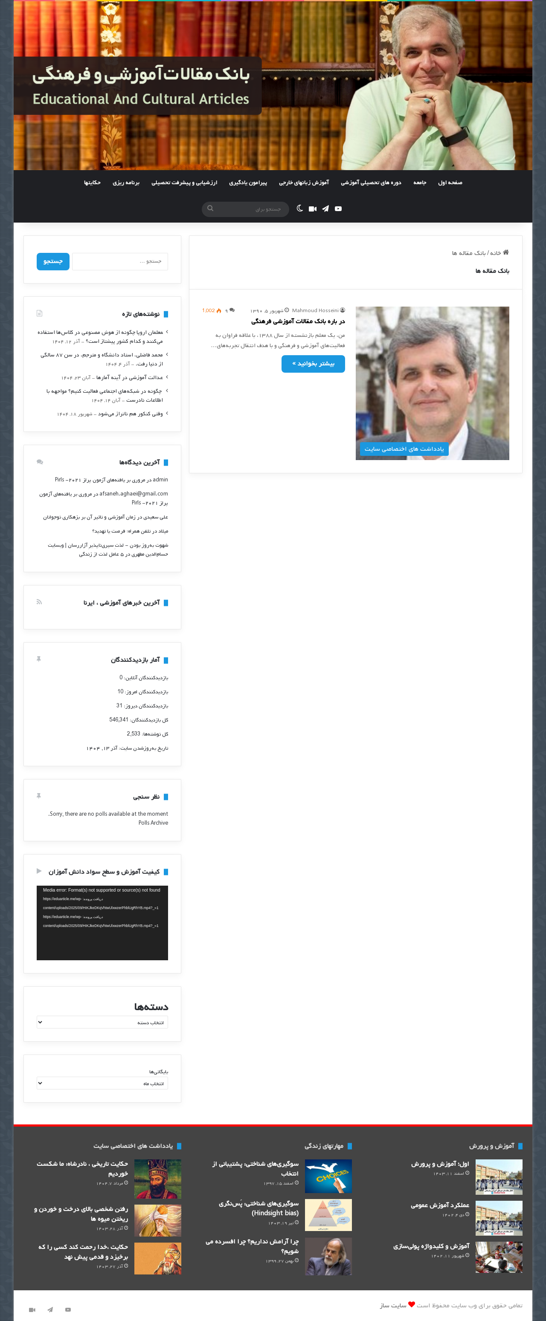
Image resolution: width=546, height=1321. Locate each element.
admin (160, 480)
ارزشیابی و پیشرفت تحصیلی (184, 182)
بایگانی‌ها (158, 1072)
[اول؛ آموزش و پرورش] (499, 1176)
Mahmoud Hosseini (315, 311)
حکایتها (92, 182)
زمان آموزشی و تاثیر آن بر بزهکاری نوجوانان (89, 517)
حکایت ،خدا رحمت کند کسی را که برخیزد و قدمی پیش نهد (83, 1252)
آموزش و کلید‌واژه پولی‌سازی (431, 1246)
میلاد (163, 531)
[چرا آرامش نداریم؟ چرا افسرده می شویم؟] (328, 1256)
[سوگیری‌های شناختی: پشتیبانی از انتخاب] (328, 1176)
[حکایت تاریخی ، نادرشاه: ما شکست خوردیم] (157, 1179)
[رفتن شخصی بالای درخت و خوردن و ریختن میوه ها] (157, 1221)
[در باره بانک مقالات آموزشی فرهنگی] (432, 383)
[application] (102, 923)
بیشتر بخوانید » (313, 364)
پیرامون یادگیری (248, 182)
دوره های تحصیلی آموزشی (371, 182)
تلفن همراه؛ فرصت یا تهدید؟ (121, 531)
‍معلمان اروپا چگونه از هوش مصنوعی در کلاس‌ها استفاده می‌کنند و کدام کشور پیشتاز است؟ (100, 337)
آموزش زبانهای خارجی (304, 182)
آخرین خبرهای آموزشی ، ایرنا (122, 603)
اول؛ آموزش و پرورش (440, 1164)
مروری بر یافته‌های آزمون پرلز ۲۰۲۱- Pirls (100, 480)
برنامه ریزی (126, 182)
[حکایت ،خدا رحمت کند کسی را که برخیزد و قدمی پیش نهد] (157, 1259)
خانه (499, 253)
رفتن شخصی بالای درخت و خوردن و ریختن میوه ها (81, 1214)
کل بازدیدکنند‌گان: (148, 720)
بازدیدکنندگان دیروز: (145, 706)
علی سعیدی (155, 517)
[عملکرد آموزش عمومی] (499, 1218)
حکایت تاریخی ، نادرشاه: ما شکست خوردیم (82, 1169)
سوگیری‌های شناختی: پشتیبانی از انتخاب (255, 1169)
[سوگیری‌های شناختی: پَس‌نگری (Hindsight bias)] (328, 1215)
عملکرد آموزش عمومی (440, 1205)
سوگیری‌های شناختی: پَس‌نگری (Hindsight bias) (259, 1209)
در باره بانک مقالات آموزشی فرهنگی (298, 321)
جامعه (419, 182)
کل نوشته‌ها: (154, 734)
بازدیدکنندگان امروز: (145, 692)
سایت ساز (393, 1306)
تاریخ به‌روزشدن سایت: (142, 748)
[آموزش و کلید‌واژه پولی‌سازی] (499, 1257)
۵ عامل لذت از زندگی (101, 554)
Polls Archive (153, 823)
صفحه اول (450, 182)
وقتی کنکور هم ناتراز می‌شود (130, 413)
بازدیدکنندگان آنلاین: (145, 678)
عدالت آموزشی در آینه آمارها (129, 377)
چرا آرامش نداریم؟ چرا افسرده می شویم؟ (252, 1247)
